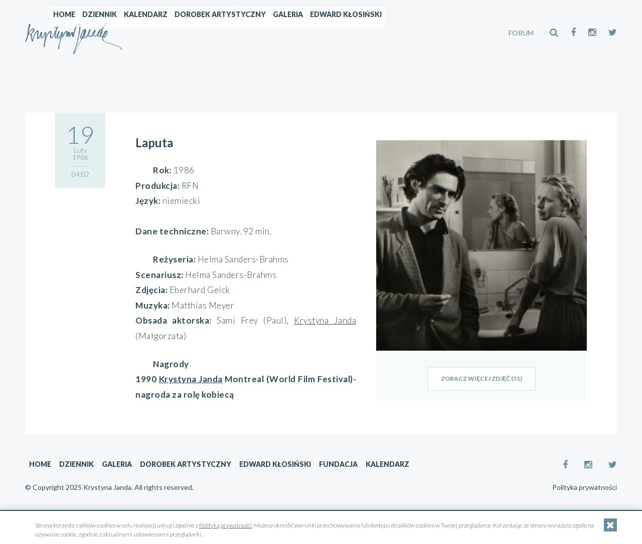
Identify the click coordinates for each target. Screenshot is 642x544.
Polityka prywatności (584, 487)
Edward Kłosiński (431, 33)
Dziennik (185, 33)
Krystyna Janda (325, 320)
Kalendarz (231, 33)
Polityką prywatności (225, 525)
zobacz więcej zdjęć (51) (481, 378)
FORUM (521, 33)
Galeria (374, 33)
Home (150, 33)
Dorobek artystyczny (306, 33)
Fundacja (338, 464)
